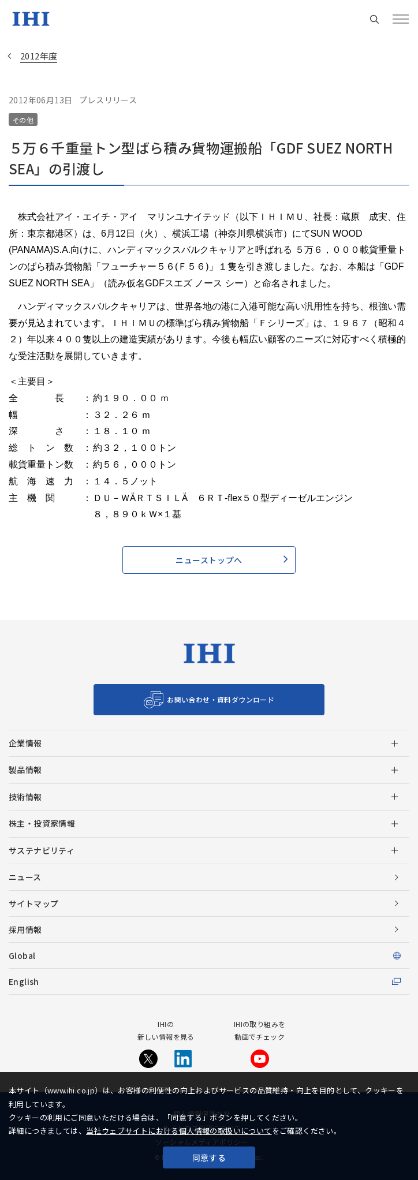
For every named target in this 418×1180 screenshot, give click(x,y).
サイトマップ (33, 903)
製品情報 (25, 769)
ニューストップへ (209, 560)
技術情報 (25, 796)
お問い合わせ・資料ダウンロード (220, 699)
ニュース (25, 877)
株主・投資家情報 (42, 823)
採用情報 (25, 929)
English (24, 981)
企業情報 (25, 743)
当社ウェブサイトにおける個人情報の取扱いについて (179, 1130)
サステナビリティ (41, 850)
